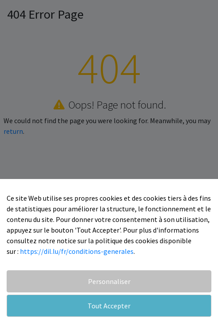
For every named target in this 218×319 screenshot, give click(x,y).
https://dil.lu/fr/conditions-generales (77, 251)
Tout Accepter (109, 305)
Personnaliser (109, 281)
